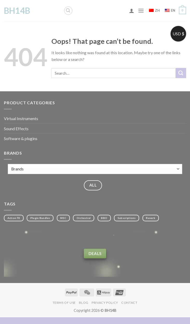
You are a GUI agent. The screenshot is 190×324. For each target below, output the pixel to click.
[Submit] (181, 73)
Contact (129, 303)
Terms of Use (64, 303)
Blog (83, 303)
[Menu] (141, 10)
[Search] (68, 10)
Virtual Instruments (21, 118)
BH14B (17, 10)
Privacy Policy (105, 303)
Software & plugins (20, 138)
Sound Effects (16, 128)
